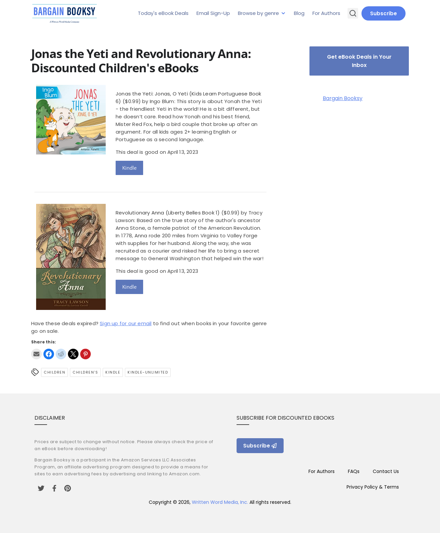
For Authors (326, 13)
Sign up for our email (125, 323)
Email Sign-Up (213, 13)
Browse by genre (258, 13)
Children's (85, 372)
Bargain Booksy (342, 98)
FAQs (353, 471)
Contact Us (386, 471)
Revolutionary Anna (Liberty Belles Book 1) (168, 212)
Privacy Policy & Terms (373, 487)
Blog (299, 13)
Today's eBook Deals (163, 13)
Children (54, 372)
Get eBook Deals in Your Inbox (359, 61)
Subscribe (383, 13)
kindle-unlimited (148, 372)
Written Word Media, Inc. (220, 502)
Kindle (129, 167)
